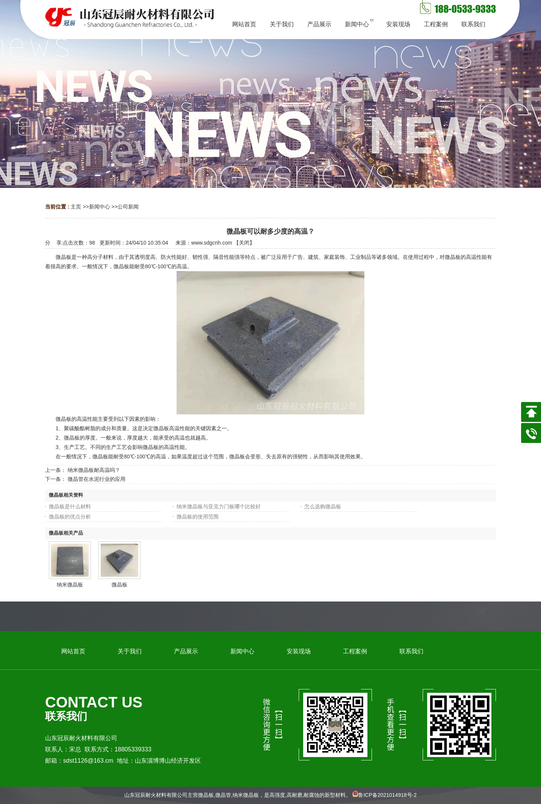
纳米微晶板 (70, 585)
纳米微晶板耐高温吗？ (94, 470)
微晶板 (119, 585)
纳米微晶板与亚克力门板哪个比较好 (219, 506)
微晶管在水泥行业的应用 (96, 479)
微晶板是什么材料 (70, 506)
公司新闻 (128, 207)
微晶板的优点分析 (70, 517)
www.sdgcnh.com (211, 243)
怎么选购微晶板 (322, 506)
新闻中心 (99, 207)
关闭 (244, 243)
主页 (76, 207)
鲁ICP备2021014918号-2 (387, 795)
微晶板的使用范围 (198, 517)
